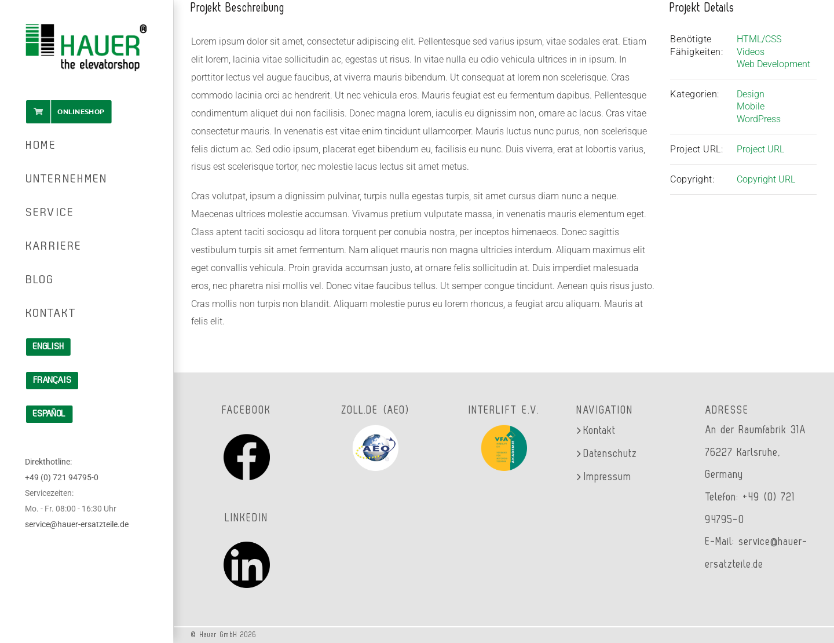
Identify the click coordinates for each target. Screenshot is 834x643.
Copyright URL (766, 179)
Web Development (773, 64)
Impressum (608, 477)
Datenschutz (611, 453)
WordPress (759, 119)
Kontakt (600, 430)
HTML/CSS (759, 39)
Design (751, 94)
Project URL (760, 149)
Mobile (751, 106)
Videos (751, 51)
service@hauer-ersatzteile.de (77, 524)
